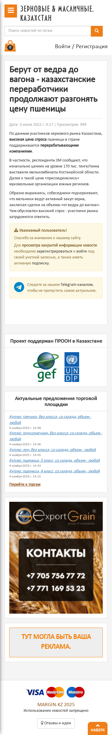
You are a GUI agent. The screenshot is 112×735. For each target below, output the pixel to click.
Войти (62, 47)
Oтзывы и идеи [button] (56, 723)
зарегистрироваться (54, 251)
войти (81, 251)
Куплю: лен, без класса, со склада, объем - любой (52, 450)
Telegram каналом (77, 285)
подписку (40, 263)
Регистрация (92, 47)
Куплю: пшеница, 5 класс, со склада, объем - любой (54, 460)
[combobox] (47, 31)
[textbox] (48, 31)
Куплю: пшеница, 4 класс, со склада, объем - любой (54, 471)
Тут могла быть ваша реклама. (56, 642)
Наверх (98, 727)
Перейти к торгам (24, 484)
